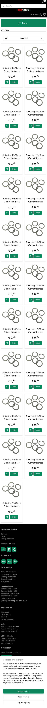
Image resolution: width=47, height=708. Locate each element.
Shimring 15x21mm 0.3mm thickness (35, 287)
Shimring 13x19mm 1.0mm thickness (12, 244)
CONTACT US (6, 687)
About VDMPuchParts (8, 572)
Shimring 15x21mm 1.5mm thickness (12, 331)
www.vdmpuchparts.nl (9, 631)
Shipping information (8, 577)
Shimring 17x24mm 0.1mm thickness (35, 331)
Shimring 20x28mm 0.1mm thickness (35, 418)
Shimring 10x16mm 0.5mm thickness (35, 113)
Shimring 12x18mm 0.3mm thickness (35, 157)
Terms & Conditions (8, 579)
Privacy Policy (6, 581)
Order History (6, 614)
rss (37, 703)
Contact (4, 534)
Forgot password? (7, 619)
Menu (23, 23)
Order (14, 82)
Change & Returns (7, 539)
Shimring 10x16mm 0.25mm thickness (35, 70)
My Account (36, 14)
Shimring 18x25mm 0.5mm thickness (12, 418)
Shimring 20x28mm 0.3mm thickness (35, 461)
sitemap (32, 703)
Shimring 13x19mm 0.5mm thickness (35, 200)
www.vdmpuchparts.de (9, 629)
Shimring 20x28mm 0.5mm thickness (12, 505)
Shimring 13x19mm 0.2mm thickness (12, 200)
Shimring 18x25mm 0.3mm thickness (35, 374)
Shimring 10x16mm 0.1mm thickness (12, 70)
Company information (9, 574)
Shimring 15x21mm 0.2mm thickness (12, 287)
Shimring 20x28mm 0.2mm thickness (12, 461)
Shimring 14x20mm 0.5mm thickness (35, 244)
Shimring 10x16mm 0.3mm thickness (12, 113)
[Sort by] (23, 38)
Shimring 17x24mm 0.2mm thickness (12, 374)
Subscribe (6, 657)
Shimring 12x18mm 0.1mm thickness (12, 157)
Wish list (4, 617)
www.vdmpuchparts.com (10, 626)
